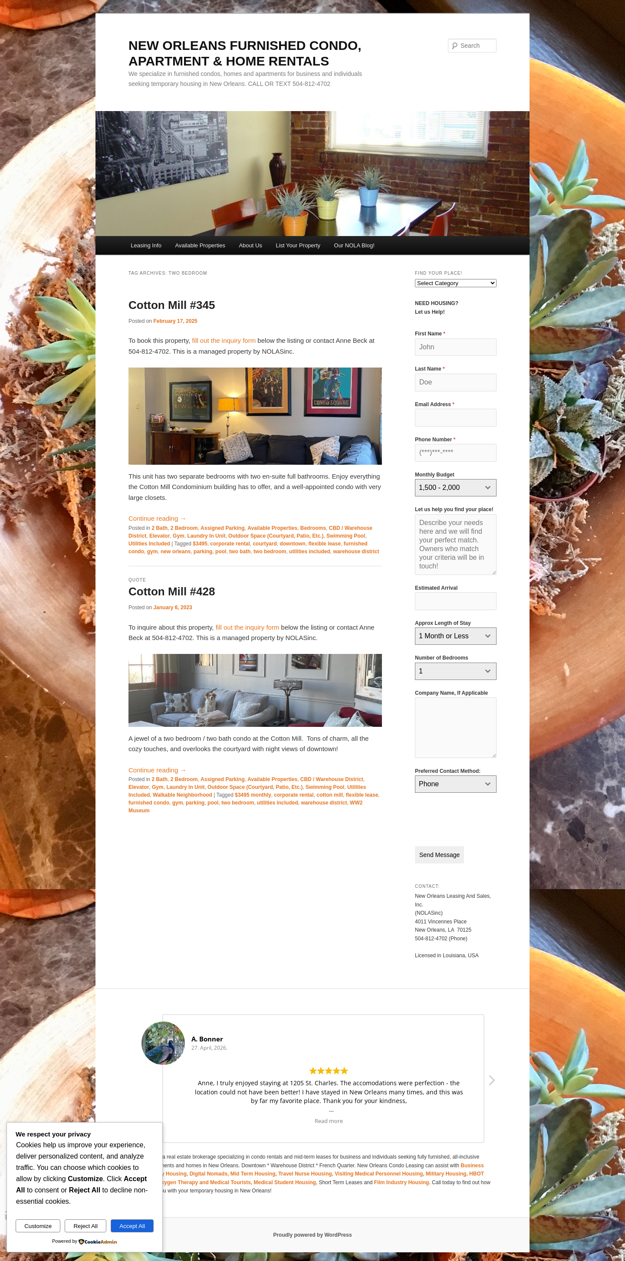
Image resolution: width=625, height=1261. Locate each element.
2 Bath (159, 528)
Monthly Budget (434, 475)
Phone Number (435, 440)
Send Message (439, 854)
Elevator (159, 536)
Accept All (132, 1226)
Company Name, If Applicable (451, 693)
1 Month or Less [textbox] (444, 636)
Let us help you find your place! (454, 509)
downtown (292, 544)
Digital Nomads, (210, 1169)
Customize (38, 1226)
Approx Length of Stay (443, 623)
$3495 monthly (253, 795)
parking (203, 551)
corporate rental (230, 544)
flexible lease (324, 544)
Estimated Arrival (436, 588)
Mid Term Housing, (254, 1169)
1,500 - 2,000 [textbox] (439, 487)
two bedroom (269, 551)
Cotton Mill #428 (171, 591)
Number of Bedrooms (441, 658)
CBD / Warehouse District (331, 779)
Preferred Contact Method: (447, 771)
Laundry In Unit (206, 536)
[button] (491, 1078)
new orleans (176, 551)
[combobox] (456, 487)
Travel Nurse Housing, (306, 1169)
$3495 (200, 544)
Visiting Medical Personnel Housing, (380, 1169)
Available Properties (200, 245)
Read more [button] (329, 1116)
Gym (178, 536)
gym (152, 551)
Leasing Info (146, 245)
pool (220, 551)
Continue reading (157, 518)
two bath (239, 551)
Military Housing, (447, 1169)
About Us (250, 245)
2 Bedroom (184, 528)
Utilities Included (149, 544)
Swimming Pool (345, 536)
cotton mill (329, 795)
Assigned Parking (222, 528)
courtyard (264, 544)
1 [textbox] (421, 671)
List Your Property (298, 245)
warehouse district (356, 551)
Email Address (434, 404)
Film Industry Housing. (402, 1178)
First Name (430, 334)
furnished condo (148, 803)
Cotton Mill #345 (171, 305)
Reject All (85, 1226)
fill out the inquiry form (224, 340)
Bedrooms (313, 528)
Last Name (430, 369)
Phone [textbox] (429, 784)
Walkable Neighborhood (182, 795)
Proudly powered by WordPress (312, 1231)
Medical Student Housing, (286, 1178)
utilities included (309, 551)
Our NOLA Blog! (354, 245)
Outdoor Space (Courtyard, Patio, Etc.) (275, 536)
